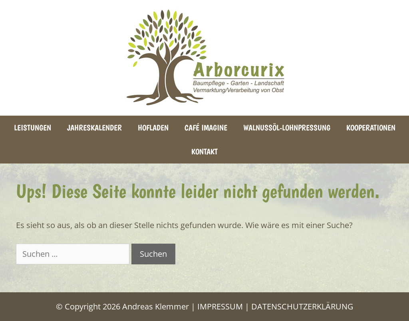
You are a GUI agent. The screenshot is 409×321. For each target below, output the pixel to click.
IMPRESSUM (220, 306)
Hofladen (153, 127)
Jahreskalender (94, 127)
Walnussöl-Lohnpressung (286, 127)
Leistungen (32, 127)
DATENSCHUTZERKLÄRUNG (302, 306)
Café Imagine (206, 127)
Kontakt (204, 151)
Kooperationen (370, 127)
